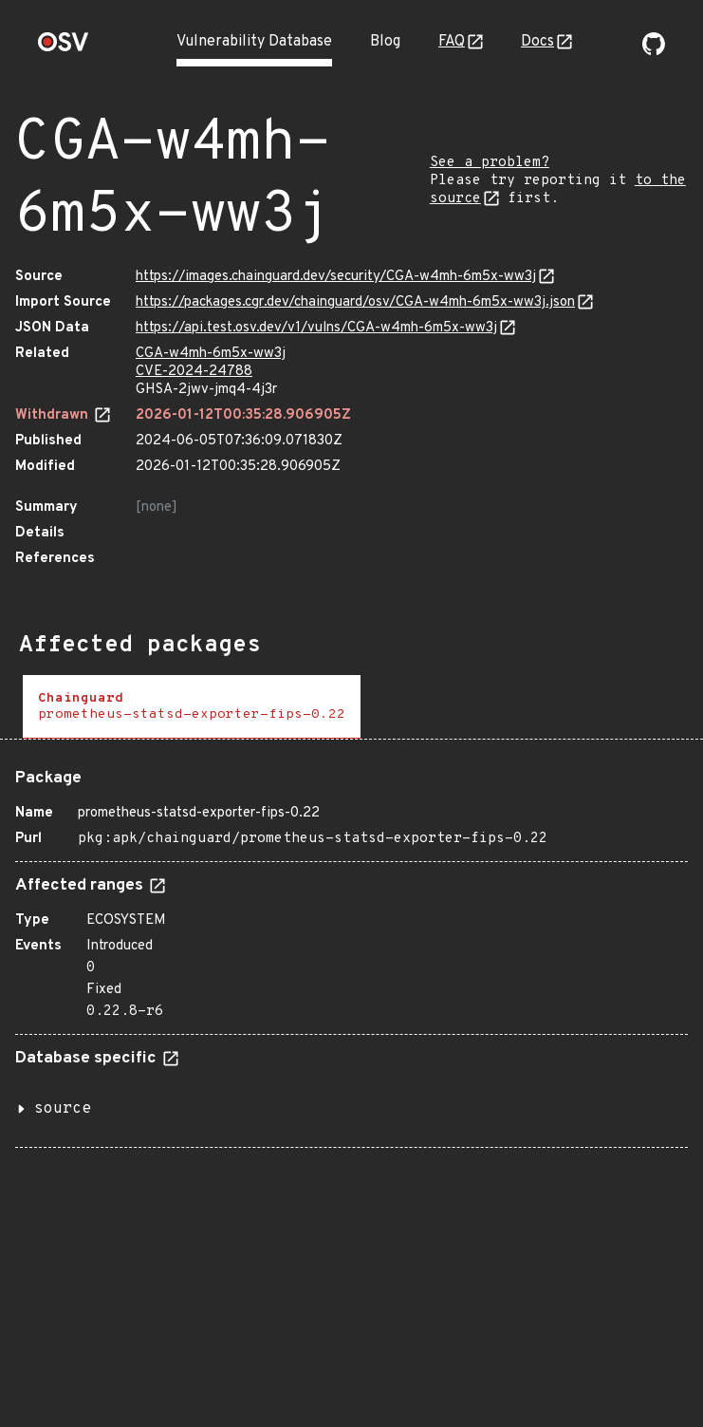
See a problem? (489, 163)
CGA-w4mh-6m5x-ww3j (211, 354)
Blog (385, 41)
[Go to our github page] (653, 51)
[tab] (192, 707)
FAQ (451, 41)
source (62, 1108)
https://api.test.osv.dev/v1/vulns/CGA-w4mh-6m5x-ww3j (316, 328)
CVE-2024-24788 (194, 372)
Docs (537, 41)
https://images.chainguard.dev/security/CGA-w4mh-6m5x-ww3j (336, 277)
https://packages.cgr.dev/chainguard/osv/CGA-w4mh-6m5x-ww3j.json (355, 302)
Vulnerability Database (254, 41)
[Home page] (63, 48)
